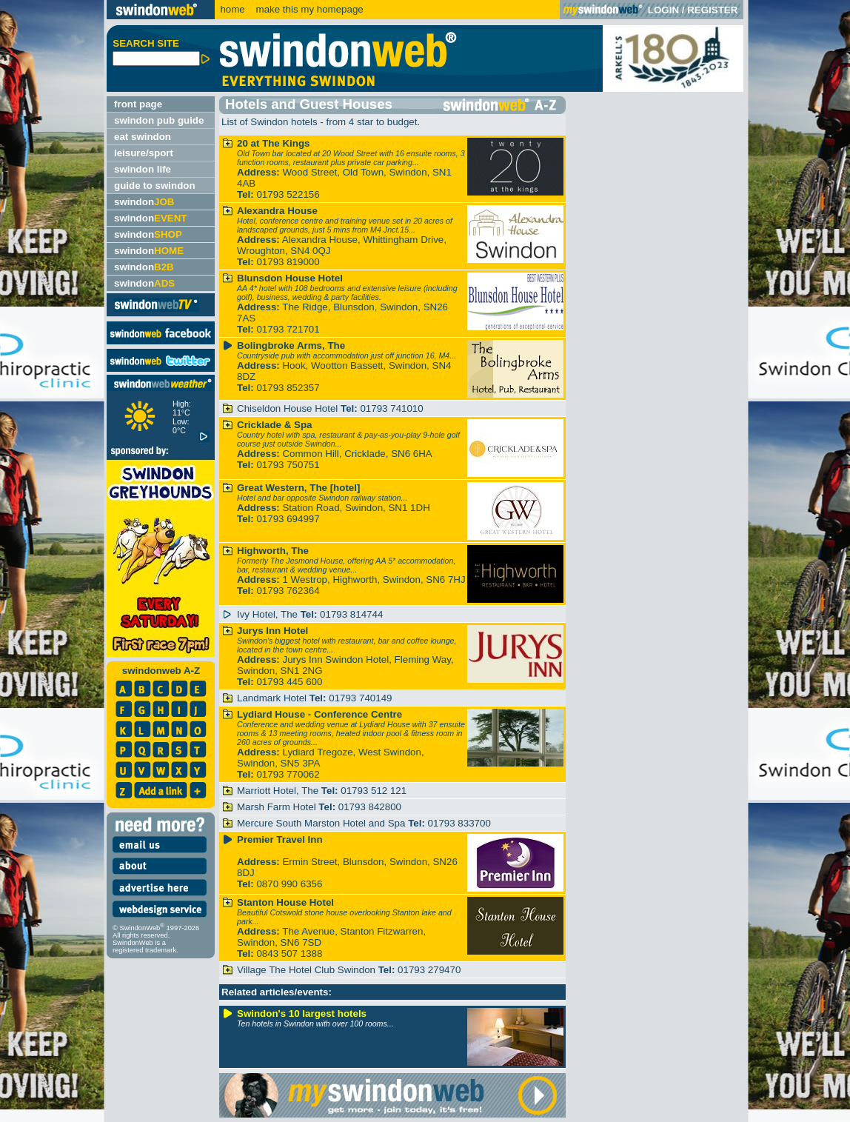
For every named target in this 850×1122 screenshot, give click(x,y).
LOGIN (663, 10)
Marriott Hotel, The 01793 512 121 (321, 790)
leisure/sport (143, 152)
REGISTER (712, 10)
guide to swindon (154, 185)
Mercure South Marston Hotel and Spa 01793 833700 (364, 823)
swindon (144, 201)
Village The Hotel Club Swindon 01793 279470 (349, 969)
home (232, 9)
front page (138, 104)
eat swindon (142, 136)
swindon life (142, 169)
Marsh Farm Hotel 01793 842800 (319, 806)
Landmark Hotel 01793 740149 (314, 698)
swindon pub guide (159, 120)
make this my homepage (308, 9)
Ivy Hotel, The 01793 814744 (310, 614)
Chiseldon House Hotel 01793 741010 (330, 408)
